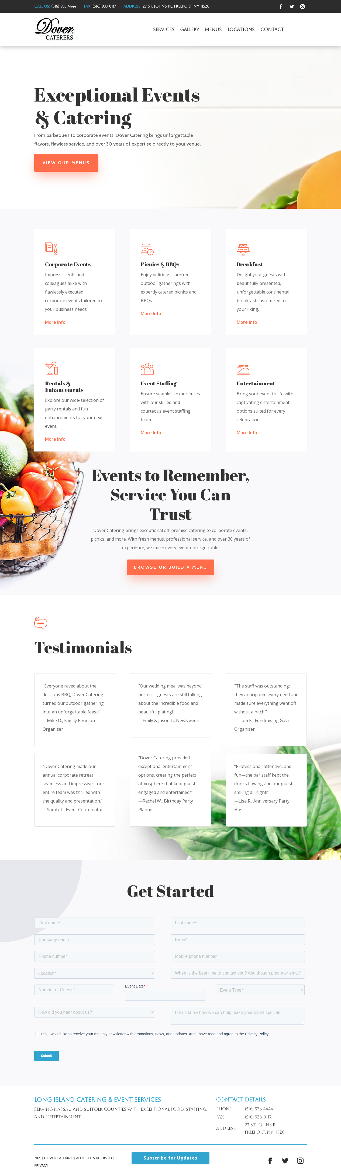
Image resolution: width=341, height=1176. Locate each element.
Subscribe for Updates (170, 1158)
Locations (241, 30)
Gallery (189, 30)
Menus (213, 30)
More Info (55, 322)
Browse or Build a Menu (170, 567)
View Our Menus (66, 162)
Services (163, 30)
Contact (272, 30)
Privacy (41, 1165)
